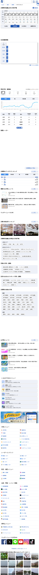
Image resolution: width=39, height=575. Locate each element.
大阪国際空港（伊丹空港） (8, 269)
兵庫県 (13, 4)
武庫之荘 (4, 244)
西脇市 (14, 302)
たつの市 (18, 306)
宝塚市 (18, 302)
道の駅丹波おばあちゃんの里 (8, 251)
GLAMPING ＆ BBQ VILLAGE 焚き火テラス (11, 256)
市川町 (9, 309)
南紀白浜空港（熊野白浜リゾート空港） (10, 267)
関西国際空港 (27, 271)
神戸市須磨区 (33, 295)
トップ (3, 4)
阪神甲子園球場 (6, 280)
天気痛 (3, 50)
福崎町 (13, 309)
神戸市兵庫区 (18, 295)
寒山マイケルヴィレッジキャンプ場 (10, 258)
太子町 (22, 309)
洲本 (5, 184)
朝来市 (13, 314)
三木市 (23, 302)
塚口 (14, 244)
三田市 (9, 304)
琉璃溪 (17, 253)
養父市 (9, 314)
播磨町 (4, 309)
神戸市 (21, 244)
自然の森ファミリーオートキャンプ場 (23, 251)
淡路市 (4, 306)
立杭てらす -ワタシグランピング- (27, 249)
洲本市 (18, 299)
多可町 (28, 306)
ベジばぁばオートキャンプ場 (8, 253)
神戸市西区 (25, 297)
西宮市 (13, 299)
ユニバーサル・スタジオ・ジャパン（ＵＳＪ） (20, 280)
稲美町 (33, 306)
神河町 (18, 309)
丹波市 (24, 304)
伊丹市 (27, 299)
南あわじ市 (29, 304)
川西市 (32, 302)
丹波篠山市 (19, 304)
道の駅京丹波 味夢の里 (26, 256)
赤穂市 (9, 302)
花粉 (4, 57)
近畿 (7, 4)
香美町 (18, 314)
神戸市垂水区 (5, 297)
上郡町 (27, 309)
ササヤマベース (6, 249)
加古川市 (4, 302)
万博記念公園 (9, 282)
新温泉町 (22, 314)
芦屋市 (22, 299)
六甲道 (9, 244)
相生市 (31, 299)
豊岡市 (4, 314)
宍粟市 (9, 306)
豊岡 (5, 182)
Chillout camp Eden (15, 249)
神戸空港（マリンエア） (20, 269)
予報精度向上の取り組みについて (19, 548)
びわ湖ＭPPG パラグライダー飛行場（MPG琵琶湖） (13, 271)
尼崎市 (4, 299)
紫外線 (3, 47)
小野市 (4, 304)
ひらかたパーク (6, 284)
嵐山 (4, 282)
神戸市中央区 (18, 297)
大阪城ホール (13, 284)
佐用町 (31, 309)
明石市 (9, 299)
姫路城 (15, 282)
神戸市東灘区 (5, 295)
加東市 (13, 306)
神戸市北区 (12, 297)
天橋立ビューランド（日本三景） (29, 282)
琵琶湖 (19, 282)
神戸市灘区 (12, 295)
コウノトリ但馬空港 (24, 267)
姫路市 (31, 297)
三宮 (17, 244)
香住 (5, 179)
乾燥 (4, 54)
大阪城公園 (33, 280)
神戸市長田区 (25, 295)
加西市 (13, 304)
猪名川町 (23, 306)
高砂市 (27, 302)
